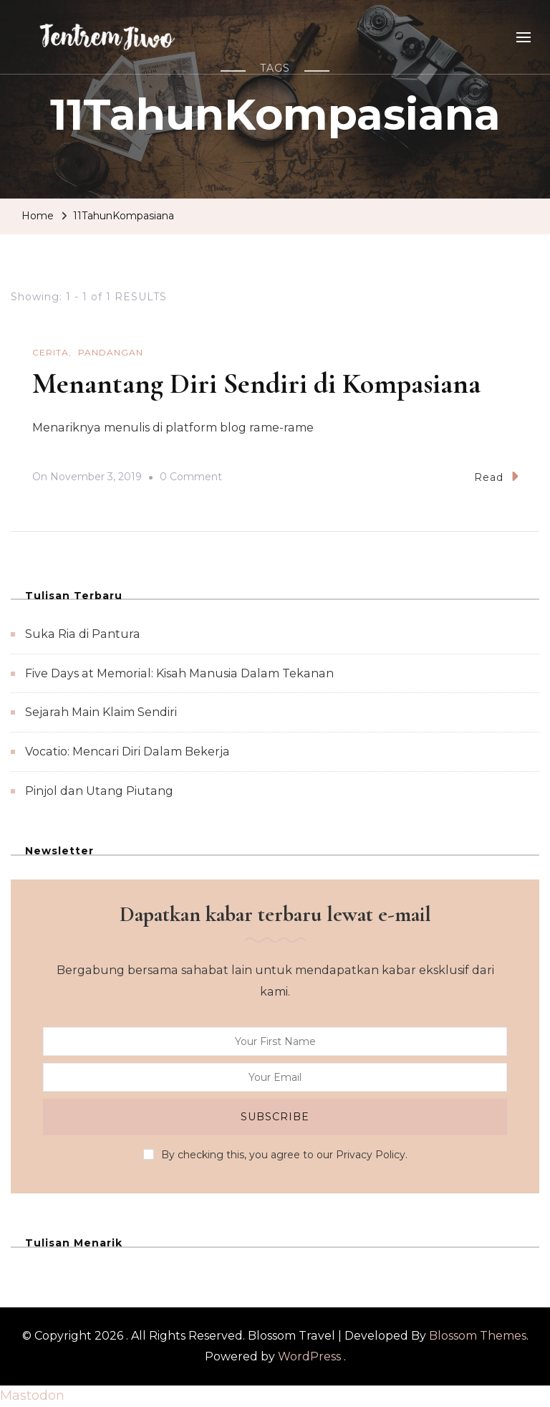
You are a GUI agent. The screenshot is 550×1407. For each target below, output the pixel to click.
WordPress (309, 1356)
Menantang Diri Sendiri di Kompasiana (256, 383)
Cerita (50, 352)
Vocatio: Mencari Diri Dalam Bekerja (127, 751)
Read (496, 476)
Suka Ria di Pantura (82, 634)
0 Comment (191, 477)
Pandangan (110, 352)
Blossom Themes (477, 1335)
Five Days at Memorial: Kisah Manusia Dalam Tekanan (179, 673)
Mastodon (32, 1395)
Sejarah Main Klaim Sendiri (101, 712)
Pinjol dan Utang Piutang (99, 791)
